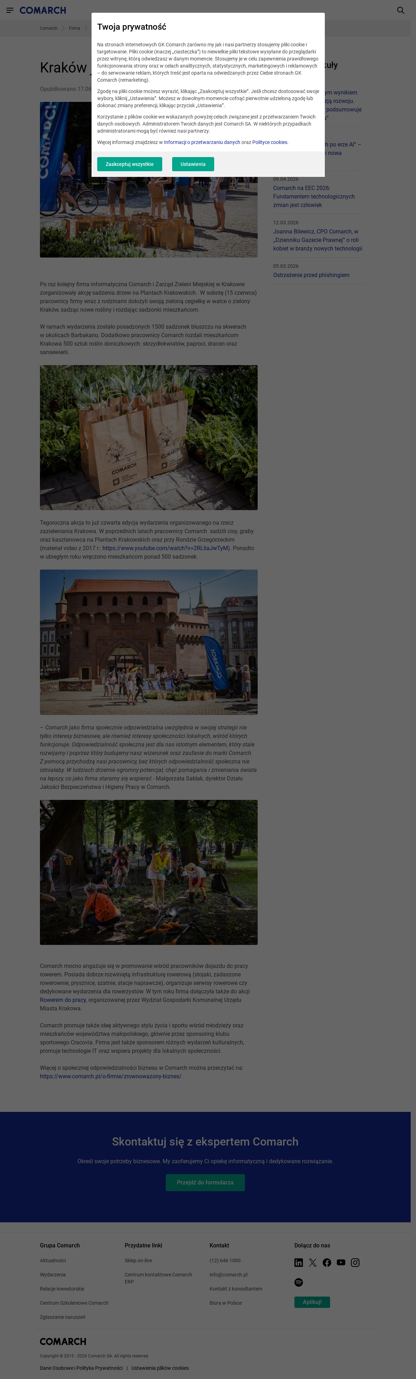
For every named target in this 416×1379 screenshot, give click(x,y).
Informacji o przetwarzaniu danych (202, 142)
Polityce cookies (269, 142)
